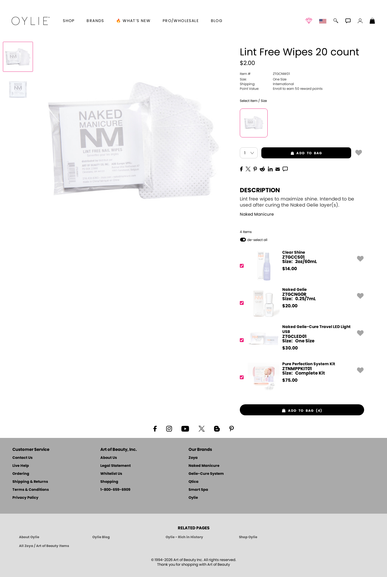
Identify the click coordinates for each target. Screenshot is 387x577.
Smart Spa (198, 490)
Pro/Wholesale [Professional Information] (181, 21)
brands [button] (95, 21)
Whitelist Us (111, 474)
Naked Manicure (257, 214)
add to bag (291, 153)
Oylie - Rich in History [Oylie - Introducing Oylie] (184, 537)
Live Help (20, 466)
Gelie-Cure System (206, 474)
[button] (31, 21)
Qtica (193, 482)
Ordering (20, 474)
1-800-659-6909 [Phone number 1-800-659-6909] (115, 490)
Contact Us (22, 458)
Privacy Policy (25, 498)
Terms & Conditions (30, 490)
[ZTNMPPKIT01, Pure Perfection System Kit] (300, 377)
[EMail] (277, 168)
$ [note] (289, 269)
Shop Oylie (248, 537)
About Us (108, 458)
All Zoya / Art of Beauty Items (44, 546)
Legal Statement (115, 466)
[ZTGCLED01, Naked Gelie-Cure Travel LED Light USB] (300, 340)
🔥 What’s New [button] (133, 21)
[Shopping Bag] (372, 21)
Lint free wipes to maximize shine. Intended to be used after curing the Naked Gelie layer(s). (297, 202)
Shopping (109, 482)
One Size (263, 79)
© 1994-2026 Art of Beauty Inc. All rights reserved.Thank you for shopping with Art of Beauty (193, 562)
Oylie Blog (101, 537)
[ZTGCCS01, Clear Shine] (300, 266)
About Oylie (29, 537)
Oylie (193, 498)
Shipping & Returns (30, 482)
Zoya (193, 458)
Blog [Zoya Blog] (217, 21)
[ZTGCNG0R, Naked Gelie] (300, 303)
